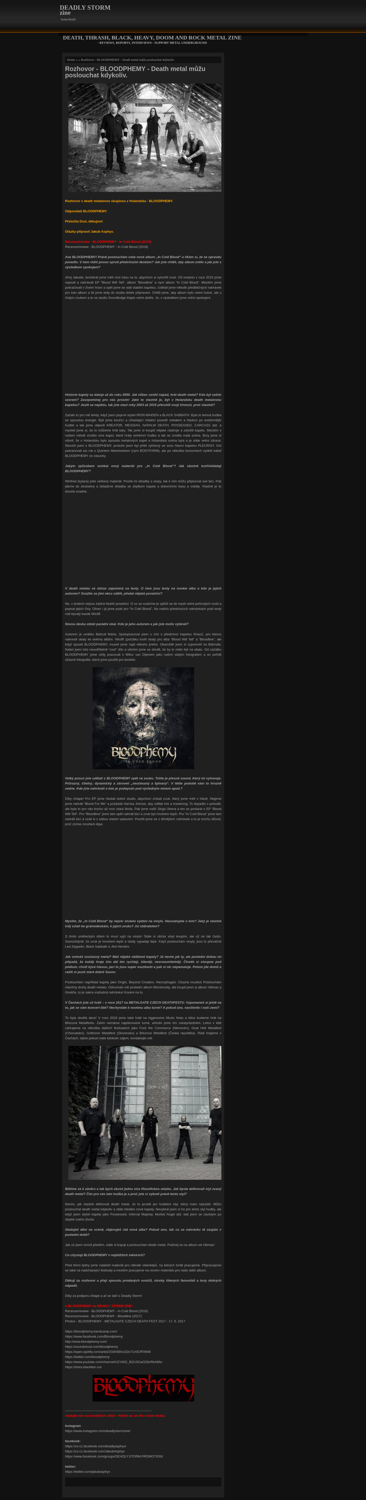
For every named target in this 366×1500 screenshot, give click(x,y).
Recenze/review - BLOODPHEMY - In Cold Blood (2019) (106, 247)
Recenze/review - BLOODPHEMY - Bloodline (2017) (103, 1316)
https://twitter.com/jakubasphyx (87, 1472)
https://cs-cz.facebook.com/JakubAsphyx (95, 1451)
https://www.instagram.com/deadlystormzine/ (97, 1431)
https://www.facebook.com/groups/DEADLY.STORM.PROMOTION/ (114, 1456)
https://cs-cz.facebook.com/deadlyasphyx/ (95, 1446)
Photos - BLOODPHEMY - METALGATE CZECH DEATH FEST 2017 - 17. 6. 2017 (125, 1321)
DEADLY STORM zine (85, 10)
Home (71, 60)
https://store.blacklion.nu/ (83, 1367)
